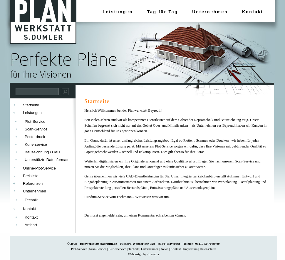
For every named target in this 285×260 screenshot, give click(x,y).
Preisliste (30, 176)
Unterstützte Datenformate (47, 159)
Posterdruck (35, 137)
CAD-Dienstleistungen (142, 176)
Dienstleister (156, 120)
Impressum (190, 249)
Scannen (202, 140)
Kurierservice (36, 144)
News (164, 249)
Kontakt (252, 11)
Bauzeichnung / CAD (42, 152)
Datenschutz (208, 249)
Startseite (97, 101)
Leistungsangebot (156, 140)
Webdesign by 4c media (143, 254)
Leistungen (118, 11)
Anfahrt (31, 225)
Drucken (222, 140)
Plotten (188, 140)
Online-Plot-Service (39, 168)
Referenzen (33, 183)
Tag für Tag (162, 11)
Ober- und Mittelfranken (171, 125)
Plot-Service (164, 146)
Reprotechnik (204, 120)
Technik (31, 200)
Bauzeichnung (231, 120)
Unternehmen (210, 11)
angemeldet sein (110, 215)
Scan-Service (244, 161)
